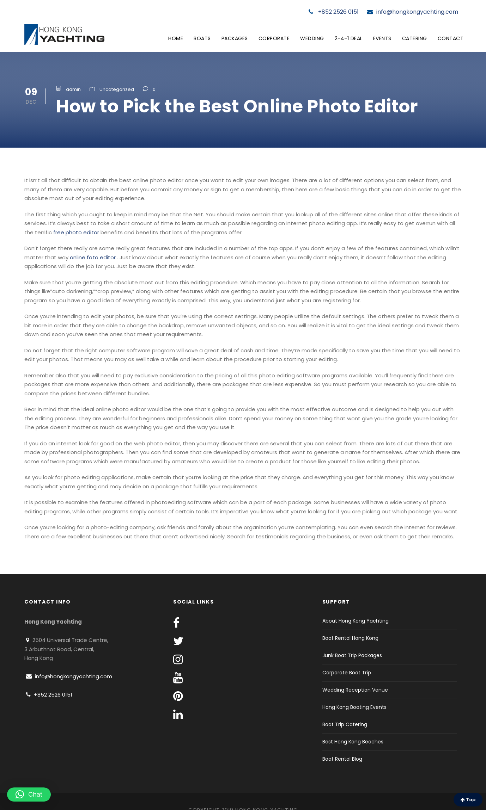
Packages (234, 38)
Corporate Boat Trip (346, 672)
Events (382, 38)
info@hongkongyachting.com (412, 12)
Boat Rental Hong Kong (350, 638)
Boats (202, 38)
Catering (414, 38)
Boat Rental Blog (342, 758)
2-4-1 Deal (349, 38)
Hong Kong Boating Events (354, 707)
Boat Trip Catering (344, 724)
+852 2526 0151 (334, 12)
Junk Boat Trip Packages (352, 655)
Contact (451, 38)
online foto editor (93, 257)
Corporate (274, 38)
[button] (29, 794)
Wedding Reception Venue (355, 689)
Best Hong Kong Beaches (352, 741)
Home (175, 38)
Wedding (312, 38)
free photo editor (76, 232)
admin (73, 89)
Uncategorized (116, 89)
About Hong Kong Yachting (355, 620)
